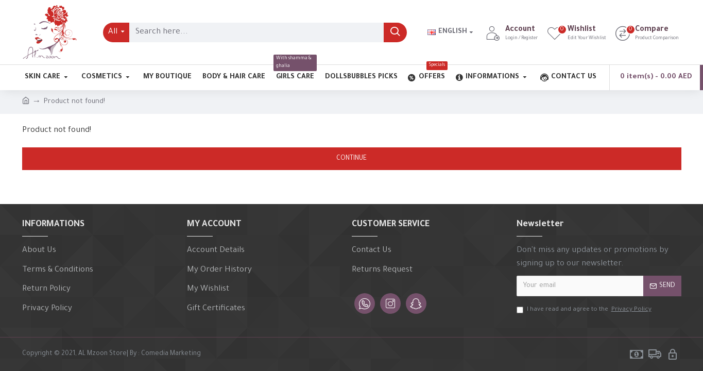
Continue (351, 158)
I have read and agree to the (585, 310)
